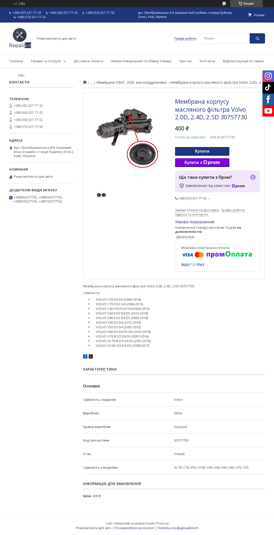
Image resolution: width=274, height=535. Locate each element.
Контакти (207, 61)
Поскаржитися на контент (134, 528)
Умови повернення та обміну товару (141, 61)
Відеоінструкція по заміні (243, 61)
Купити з (202, 162)
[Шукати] (257, 38)
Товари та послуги (45, 61)
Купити (202, 151)
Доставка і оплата (88, 61)
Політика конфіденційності (178, 528)
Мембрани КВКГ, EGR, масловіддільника (131, 82)
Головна (16, 61)
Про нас (185, 61)
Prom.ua (162, 523)
